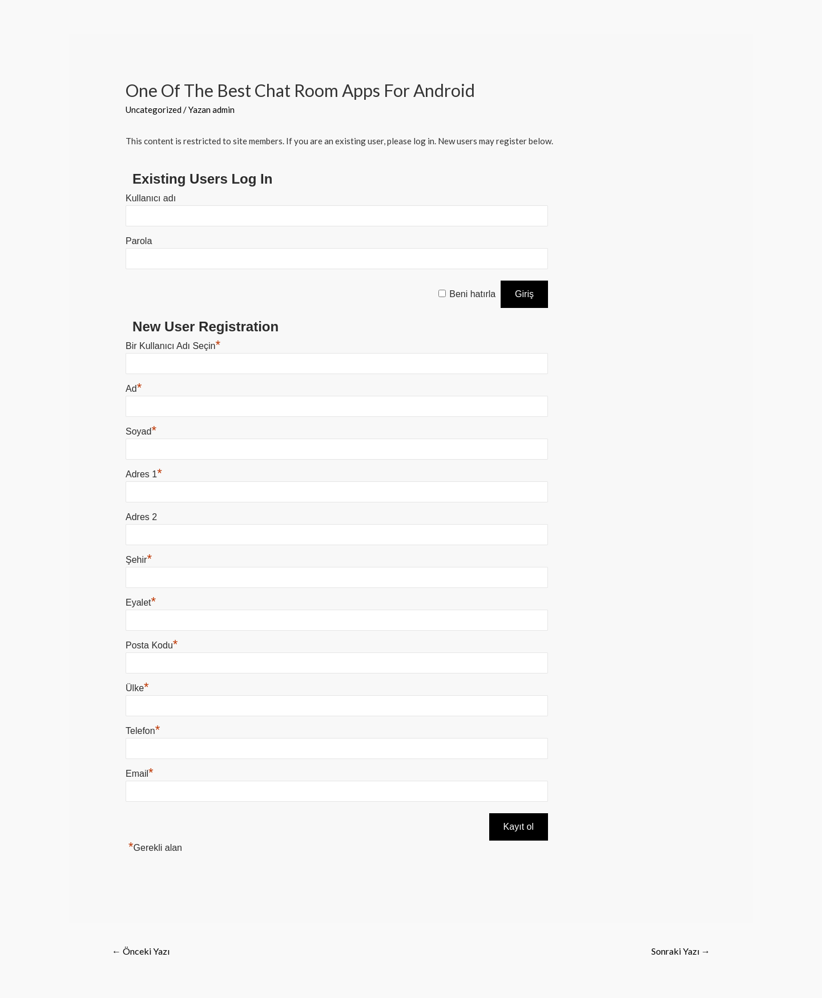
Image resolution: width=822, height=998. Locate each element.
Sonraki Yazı (680, 951)
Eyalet (141, 602)
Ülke (137, 688)
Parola (139, 241)
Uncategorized (154, 109)
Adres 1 (144, 474)
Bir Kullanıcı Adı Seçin (173, 346)
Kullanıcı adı (151, 198)
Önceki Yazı (141, 951)
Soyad (141, 431)
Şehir (139, 560)
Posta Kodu (152, 645)
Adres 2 (141, 517)
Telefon (143, 731)
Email (140, 773)
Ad (134, 388)
